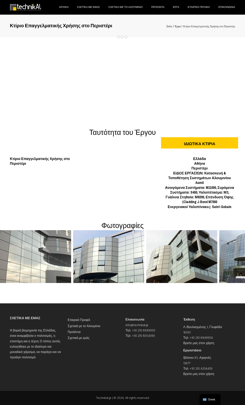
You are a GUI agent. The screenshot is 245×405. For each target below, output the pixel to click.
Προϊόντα (74, 332)
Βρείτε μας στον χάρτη (198, 343)
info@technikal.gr (136, 325)
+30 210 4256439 (201, 368)
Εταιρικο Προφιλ (199, 7)
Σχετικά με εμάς (79, 338)
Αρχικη (64, 7)
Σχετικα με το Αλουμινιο (125, 7)
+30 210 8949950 (143, 330)
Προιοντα (157, 7)
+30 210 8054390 (143, 335)
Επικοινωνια (227, 7)
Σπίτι (169, 26)
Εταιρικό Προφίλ (79, 320)
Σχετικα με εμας (88, 7)
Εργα (176, 7)
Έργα (178, 26)
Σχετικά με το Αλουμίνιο (84, 326)
